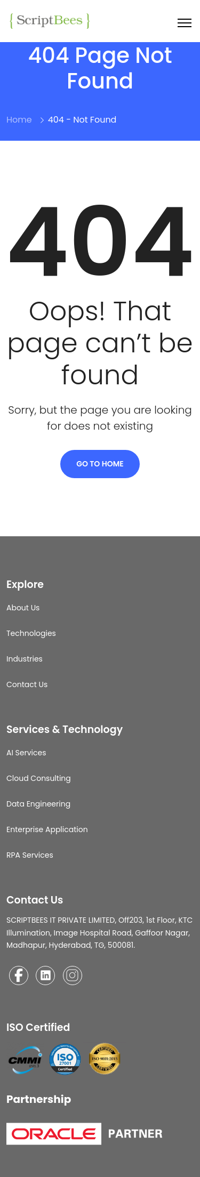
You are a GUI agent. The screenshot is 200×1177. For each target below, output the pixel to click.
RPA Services (29, 855)
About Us (22, 607)
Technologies (31, 633)
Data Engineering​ (38, 804)
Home (19, 120)
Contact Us (26, 684)
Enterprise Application (47, 829)
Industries (24, 659)
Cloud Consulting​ (38, 778)
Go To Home (100, 463)
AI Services (26, 752)
